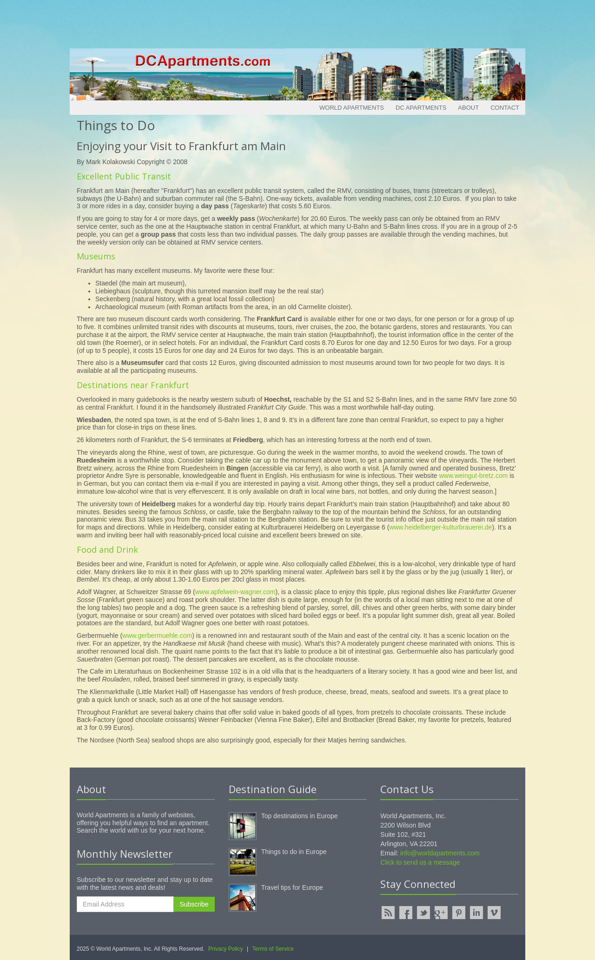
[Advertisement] (297, 21)
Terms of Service (273, 949)
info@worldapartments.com (440, 853)
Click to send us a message (420, 862)
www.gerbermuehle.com (157, 635)
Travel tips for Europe (292, 887)
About (468, 107)
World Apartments (351, 107)
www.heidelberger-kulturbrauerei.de (440, 527)
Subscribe (193, 904)
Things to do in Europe (294, 851)
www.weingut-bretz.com (473, 475)
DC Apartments (421, 107)
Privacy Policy (225, 949)
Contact (504, 107)
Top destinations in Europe (299, 816)
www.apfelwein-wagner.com (235, 592)
